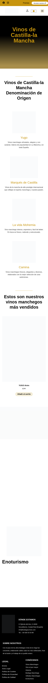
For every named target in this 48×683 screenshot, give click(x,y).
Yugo (24, 137)
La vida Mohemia (23, 225)
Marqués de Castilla (24, 182)
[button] (42, 11)
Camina (24, 267)
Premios (26, 3)
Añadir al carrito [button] (24, 394)
